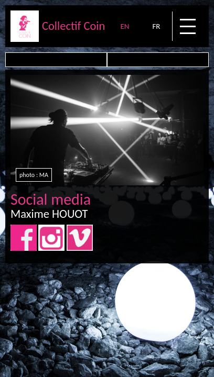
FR (156, 26)
